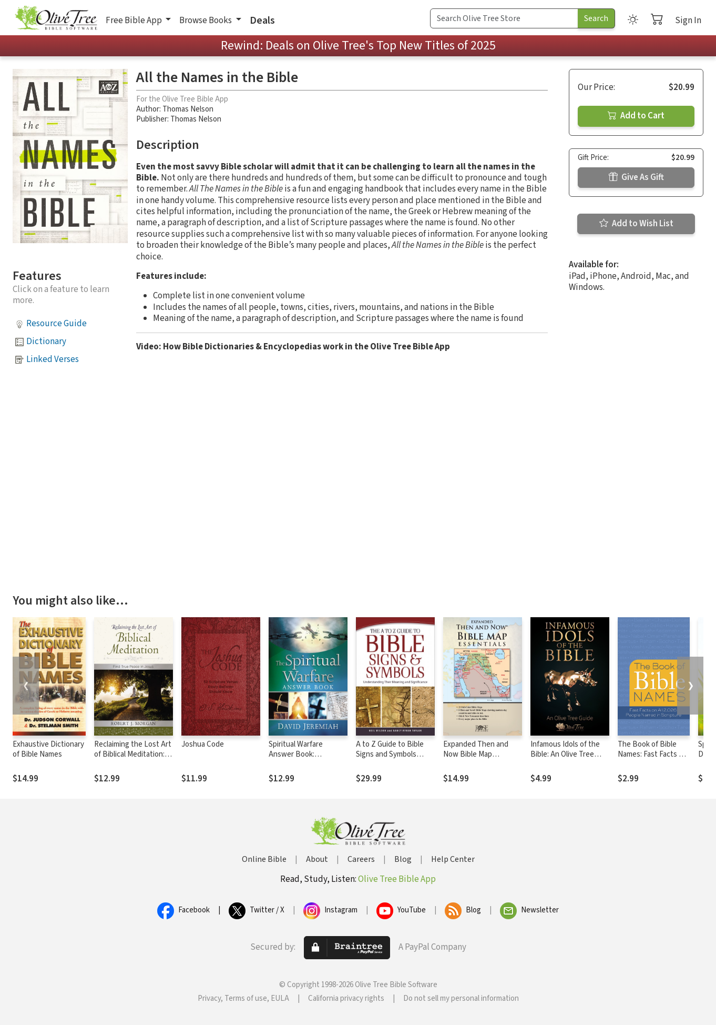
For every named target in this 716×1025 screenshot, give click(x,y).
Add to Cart (636, 115)
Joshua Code (202, 744)
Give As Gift (636, 177)
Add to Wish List (636, 223)
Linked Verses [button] (52, 359)
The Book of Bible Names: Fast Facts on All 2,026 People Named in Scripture (652, 759)
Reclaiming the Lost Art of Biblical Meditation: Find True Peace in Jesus (132, 759)
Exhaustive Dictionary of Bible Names (48, 749)
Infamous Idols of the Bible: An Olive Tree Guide (565, 754)
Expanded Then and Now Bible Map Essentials (475, 754)
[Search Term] (504, 18)
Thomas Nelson (187, 109)
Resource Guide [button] (56, 323)
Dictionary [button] (46, 341)
